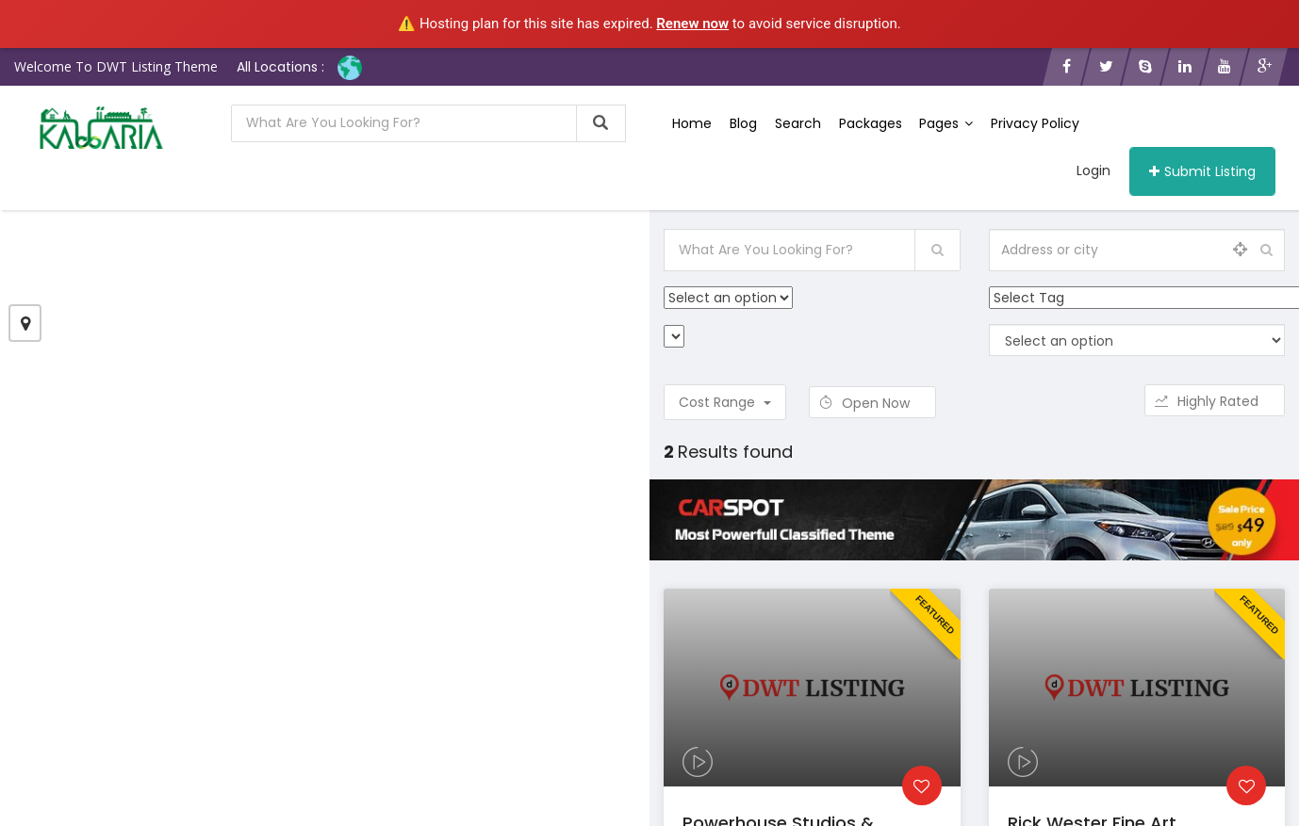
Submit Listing (1202, 171)
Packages (867, 123)
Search (796, 123)
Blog (742, 123)
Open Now (872, 403)
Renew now (692, 23)
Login (1093, 170)
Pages (943, 123)
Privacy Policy (1031, 123)
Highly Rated (1214, 401)
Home (692, 123)
